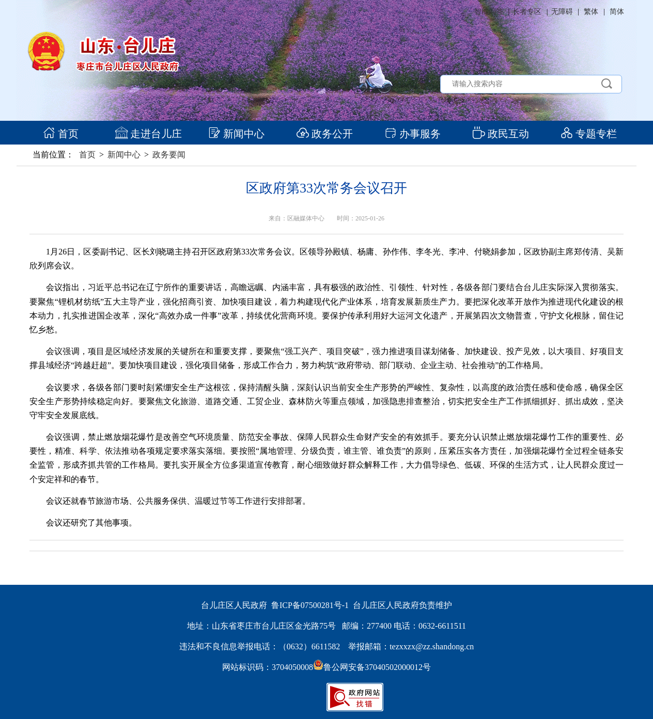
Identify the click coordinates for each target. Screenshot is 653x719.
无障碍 (562, 11)
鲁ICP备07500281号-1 (310, 605)
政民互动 (501, 133)
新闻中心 (236, 133)
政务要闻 (168, 154)
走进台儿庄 (148, 133)
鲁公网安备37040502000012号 (372, 667)
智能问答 (488, 11)
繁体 (591, 11)
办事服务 (412, 133)
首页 (61, 133)
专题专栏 (589, 133)
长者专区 (526, 11)
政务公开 (325, 133)
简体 (617, 11)
